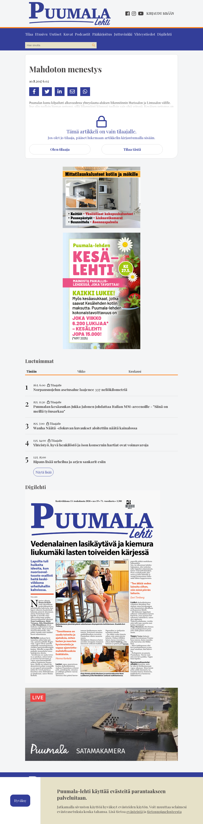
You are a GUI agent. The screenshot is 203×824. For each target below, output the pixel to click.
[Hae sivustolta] (93, 45)
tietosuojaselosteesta (164, 811)
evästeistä (134, 811)
